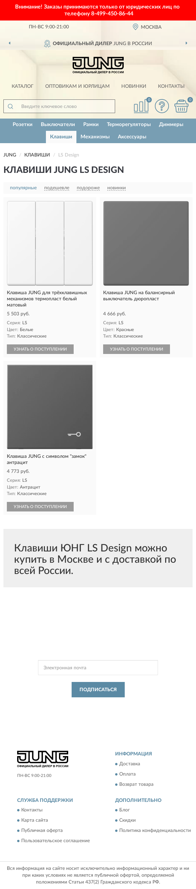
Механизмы (95, 136)
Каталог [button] (23, 86)
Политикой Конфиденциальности (131, 705)
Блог (124, 810)
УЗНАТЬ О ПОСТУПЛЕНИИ (40, 349)
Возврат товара (136, 784)
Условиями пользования (94, 711)
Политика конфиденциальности (155, 831)
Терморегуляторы (129, 124)
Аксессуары (132, 136)
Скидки (127, 820)
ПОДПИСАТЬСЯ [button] (98, 689)
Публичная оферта (42, 831)
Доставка (129, 764)
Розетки (23, 124)
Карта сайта (34, 820)
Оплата (127, 774)
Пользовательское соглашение (55, 841)
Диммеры (171, 124)
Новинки (133, 86)
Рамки (91, 124)
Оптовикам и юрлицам (77, 86)
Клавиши (61, 136)
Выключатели (58, 124)
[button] (161, 106)
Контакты (171, 86)
